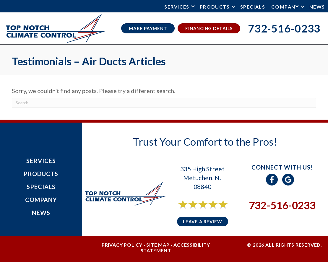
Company (285, 6)
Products (215, 6)
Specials (252, 6)
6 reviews (207, 211)
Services (176, 6)
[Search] (164, 103)
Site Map (157, 245)
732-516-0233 (282, 205)
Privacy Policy (122, 245)
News (317, 6)
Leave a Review (202, 221)
